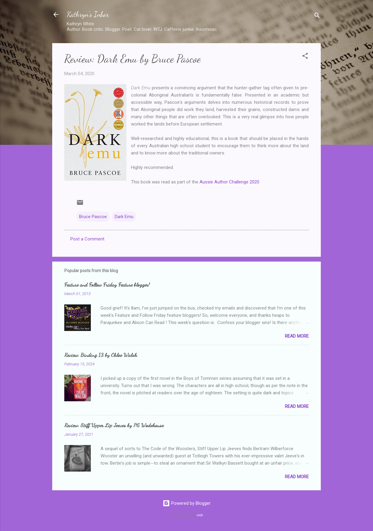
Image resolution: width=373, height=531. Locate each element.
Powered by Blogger (187, 503)
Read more (297, 336)
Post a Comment (87, 239)
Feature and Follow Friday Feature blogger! (107, 284)
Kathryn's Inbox (88, 14)
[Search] (317, 16)
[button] (305, 57)
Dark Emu (124, 216)
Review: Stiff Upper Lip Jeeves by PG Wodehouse (114, 425)
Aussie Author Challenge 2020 (229, 182)
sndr (199, 515)
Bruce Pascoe (93, 216)
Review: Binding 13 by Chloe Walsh (100, 354)
